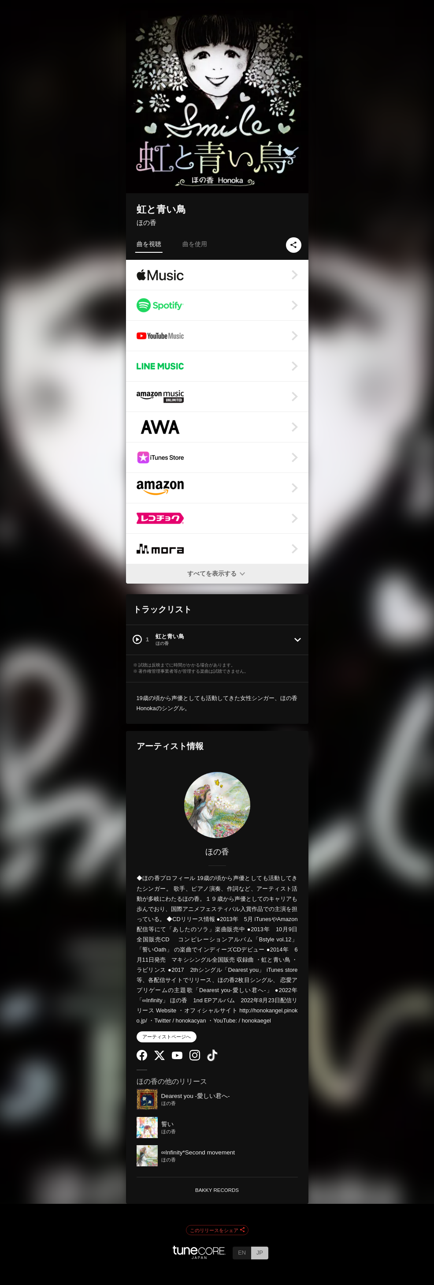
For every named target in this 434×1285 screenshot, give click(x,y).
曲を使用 (194, 243)
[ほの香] (217, 805)
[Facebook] (142, 1058)
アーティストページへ (166, 1036)
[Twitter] (159, 1058)
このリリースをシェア (217, 1230)
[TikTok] (212, 1059)
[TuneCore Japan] (199, 1256)
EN (242, 1252)
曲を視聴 (149, 243)
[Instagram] (194, 1058)
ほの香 (146, 222)
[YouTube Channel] (177, 1057)
